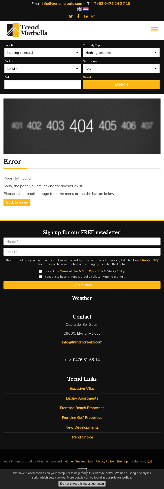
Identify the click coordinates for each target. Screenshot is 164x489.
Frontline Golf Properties (82, 417)
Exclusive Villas (82, 388)
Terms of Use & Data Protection (81, 271)
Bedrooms (90, 61)
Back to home (17, 202)
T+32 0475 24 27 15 (112, 3)
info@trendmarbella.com (62, 3)
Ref (6, 77)
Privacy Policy (149, 260)
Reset (87, 77)
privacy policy (121, 477)
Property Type (92, 45)
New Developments (82, 427)
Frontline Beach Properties (82, 407)
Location (10, 45)
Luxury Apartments (82, 398)
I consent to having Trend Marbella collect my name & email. (82, 276)
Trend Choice (82, 437)
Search (121, 85)
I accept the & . (82, 271)
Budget (9, 61)
